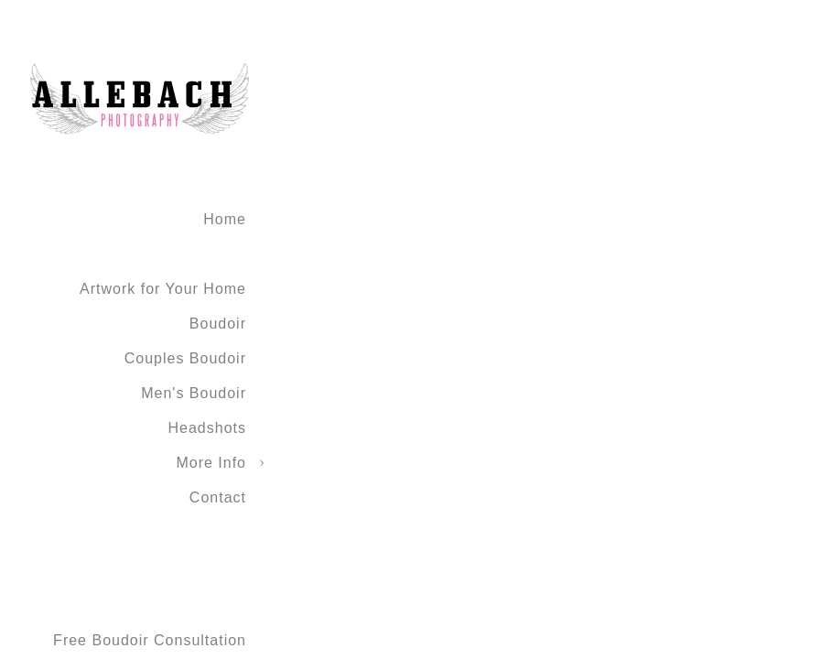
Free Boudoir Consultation (149, 640)
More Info (211, 462)
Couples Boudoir (185, 358)
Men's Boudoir (193, 393)
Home (224, 219)
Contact (217, 497)
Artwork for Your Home (163, 289)
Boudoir (217, 323)
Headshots (207, 428)
